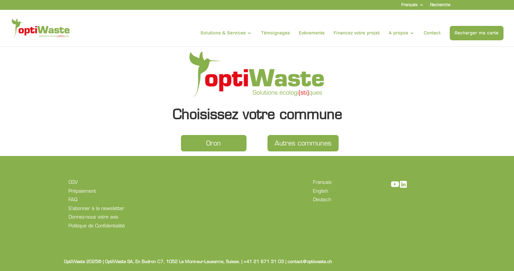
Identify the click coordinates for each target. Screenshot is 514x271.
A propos (398, 33)
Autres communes (303, 143)
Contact (432, 33)
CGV (73, 182)
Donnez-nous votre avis (93, 217)
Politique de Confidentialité (97, 226)
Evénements (312, 33)
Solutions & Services (223, 33)
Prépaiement (82, 191)
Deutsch (322, 200)
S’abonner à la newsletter (96, 208)
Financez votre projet (357, 33)
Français (409, 5)
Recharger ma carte (477, 32)
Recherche (440, 5)
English (320, 191)
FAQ (73, 200)
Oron (213, 143)
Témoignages (275, 33)
